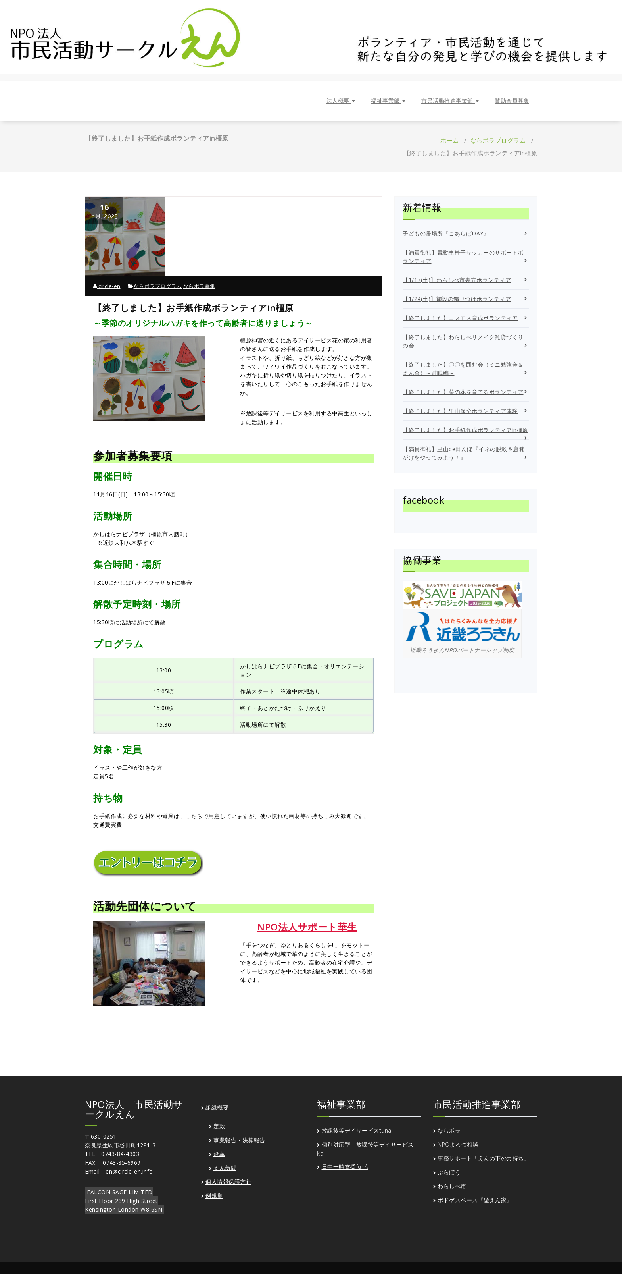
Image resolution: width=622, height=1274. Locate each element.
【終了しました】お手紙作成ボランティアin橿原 (465, 430)
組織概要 (216, 1107)
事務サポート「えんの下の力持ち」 (484, 1158)
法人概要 (340, 100)
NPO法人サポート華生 (307, 926)
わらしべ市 (452, 1186)
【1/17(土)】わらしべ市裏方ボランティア (457, 280)
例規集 (214, 1195)
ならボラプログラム (498, 140)
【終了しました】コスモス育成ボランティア (460, 318)
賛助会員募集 (512, 100)
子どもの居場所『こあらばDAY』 (446, 233)
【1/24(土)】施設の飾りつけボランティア (457, 299)
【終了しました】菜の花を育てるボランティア (463, 392)
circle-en (107, 286)
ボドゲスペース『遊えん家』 (475, 1200)
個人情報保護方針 (228, 1181)
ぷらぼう (449, 1172)
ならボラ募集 (199, 286)
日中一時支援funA (345, 1166)
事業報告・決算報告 (239, 1140)
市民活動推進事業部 (450, 100)
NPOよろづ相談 (458, 1144)
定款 (219, 1126)
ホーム (449, 140)
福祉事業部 (388, 100)
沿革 (219, 1154)
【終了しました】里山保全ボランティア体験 (460, 411)
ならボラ (449, 1130)
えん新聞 (224, 1168)
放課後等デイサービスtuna (357, 1130)
